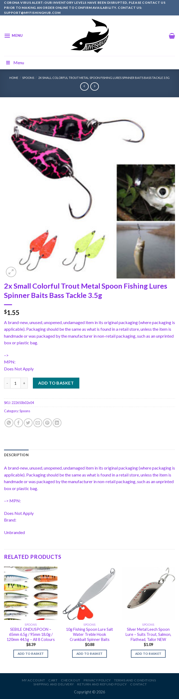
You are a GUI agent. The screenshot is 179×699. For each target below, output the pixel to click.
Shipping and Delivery (53, 684)
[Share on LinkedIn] (57, 422)
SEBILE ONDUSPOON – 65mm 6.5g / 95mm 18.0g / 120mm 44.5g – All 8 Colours (31, 634)
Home (13, 77)
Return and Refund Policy (102, 684)
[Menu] (13, 35)
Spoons (28, 77)
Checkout (70, 680)
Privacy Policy (97, 680)
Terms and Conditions (135, 680)
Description (16, 455)
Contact (138, 684)
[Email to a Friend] (37, 422)
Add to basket (56, 382)
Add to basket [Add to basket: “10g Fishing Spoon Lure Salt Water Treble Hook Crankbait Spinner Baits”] (89, 653)
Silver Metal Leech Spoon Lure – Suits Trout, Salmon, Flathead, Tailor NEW (148, 634)
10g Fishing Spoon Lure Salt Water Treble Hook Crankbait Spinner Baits (89, 634)
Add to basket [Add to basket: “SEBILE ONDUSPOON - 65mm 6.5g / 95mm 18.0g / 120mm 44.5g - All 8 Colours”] (31, 653)
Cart (52, 680)
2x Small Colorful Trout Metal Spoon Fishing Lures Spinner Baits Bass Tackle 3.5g (104, 77)
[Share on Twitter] (28, 422)
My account (33, 680)
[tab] (16, 455)
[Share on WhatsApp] (9, 422)
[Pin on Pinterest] (47, 422)
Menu (14, 62)
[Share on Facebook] (18, 422)
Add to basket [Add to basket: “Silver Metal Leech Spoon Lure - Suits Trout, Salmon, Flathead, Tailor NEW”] (148, 653)
